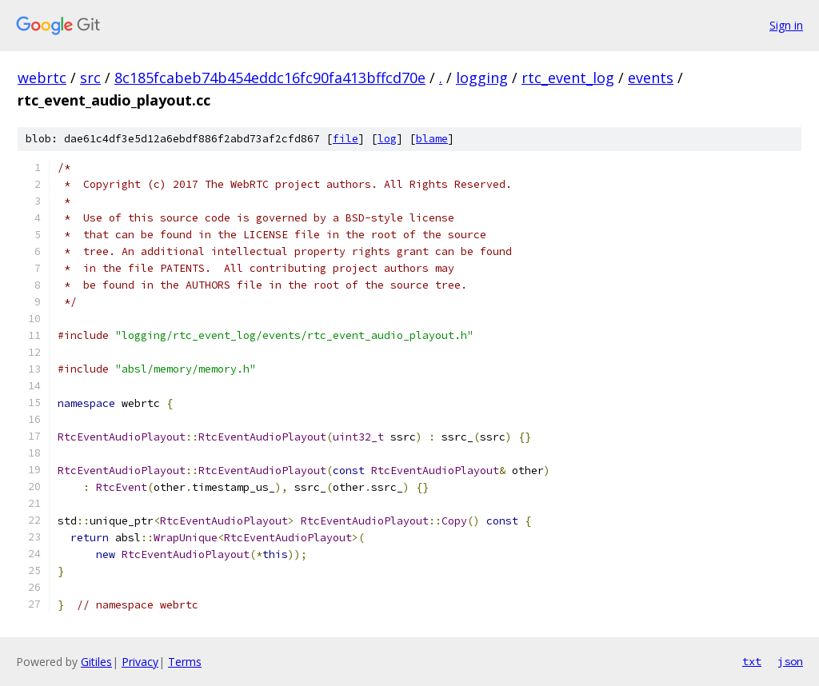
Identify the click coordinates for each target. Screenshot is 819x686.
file (345, 139)
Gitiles (96, 661)
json (790, 661)
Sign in (786, 25)
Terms (185, 661)
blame (432, 139)
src (90, 77)
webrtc (42, 77)
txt (751, 661)
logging (482, 77)
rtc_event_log (567, 77)
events (650, 77)
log (387, 139)
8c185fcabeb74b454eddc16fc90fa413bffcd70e (269, 77)
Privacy (140, 661)
